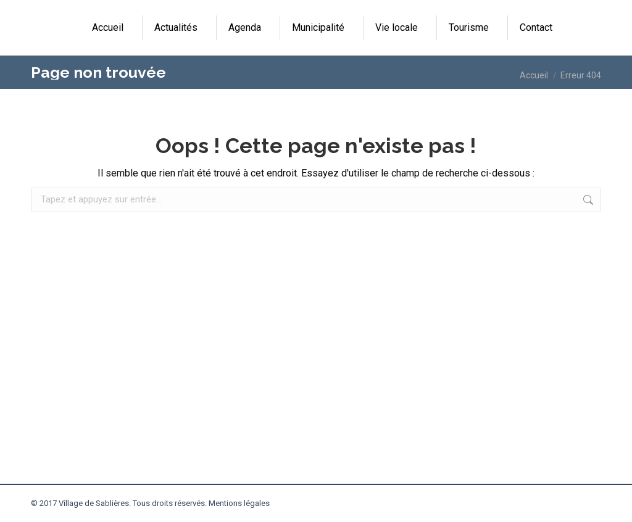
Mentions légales (239, 503)
